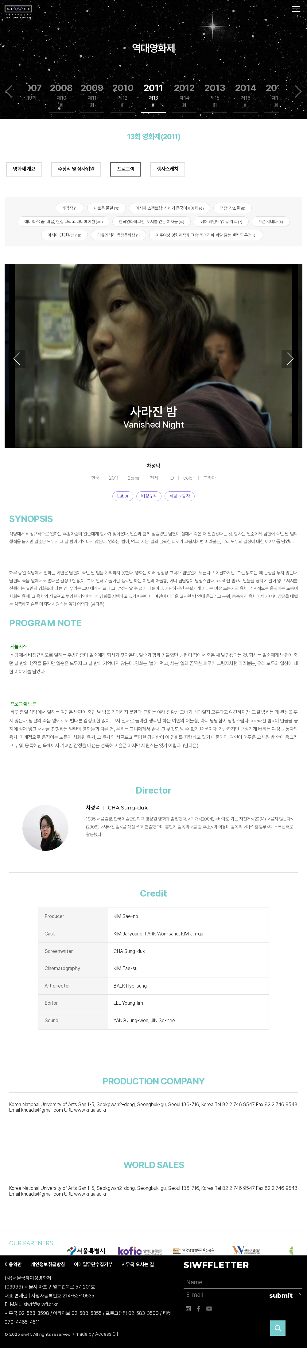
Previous (9, 91)
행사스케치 (167, 169)
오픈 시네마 (270, 221)
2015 (276, 95)
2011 (153, 95)
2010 (123, 95)
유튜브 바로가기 (209, 1309)
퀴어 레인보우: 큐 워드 (221, 221)
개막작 (70, 208)
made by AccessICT (97, 1334)
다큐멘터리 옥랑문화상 (118, 235)
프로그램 (125, 169)
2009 (92, 95)
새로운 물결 (106, 208)
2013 (214, 95)
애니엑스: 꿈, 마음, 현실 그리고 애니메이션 (63, 221)
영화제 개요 (24, 169)
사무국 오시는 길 (138, 1265)
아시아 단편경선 (64, 235)
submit (281, 1296)
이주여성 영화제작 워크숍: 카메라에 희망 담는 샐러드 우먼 (206, 235)
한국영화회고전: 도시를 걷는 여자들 (151, 221)
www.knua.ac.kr (90, 1110)
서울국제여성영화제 (18, 12)
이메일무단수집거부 (93, 1265)
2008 (61, 95)
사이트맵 (296, 9)
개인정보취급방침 (48, 1265)
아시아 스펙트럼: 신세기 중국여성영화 (169, 208)
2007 (31, 92)
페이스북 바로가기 (199, 1309)
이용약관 (13, 1265)
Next (298, 91)
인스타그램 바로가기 (188, 1309)
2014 (245, 95)
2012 (184, 95)
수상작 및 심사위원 (76, 169)
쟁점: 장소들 (232, 208)
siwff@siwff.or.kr (41, 1305)
